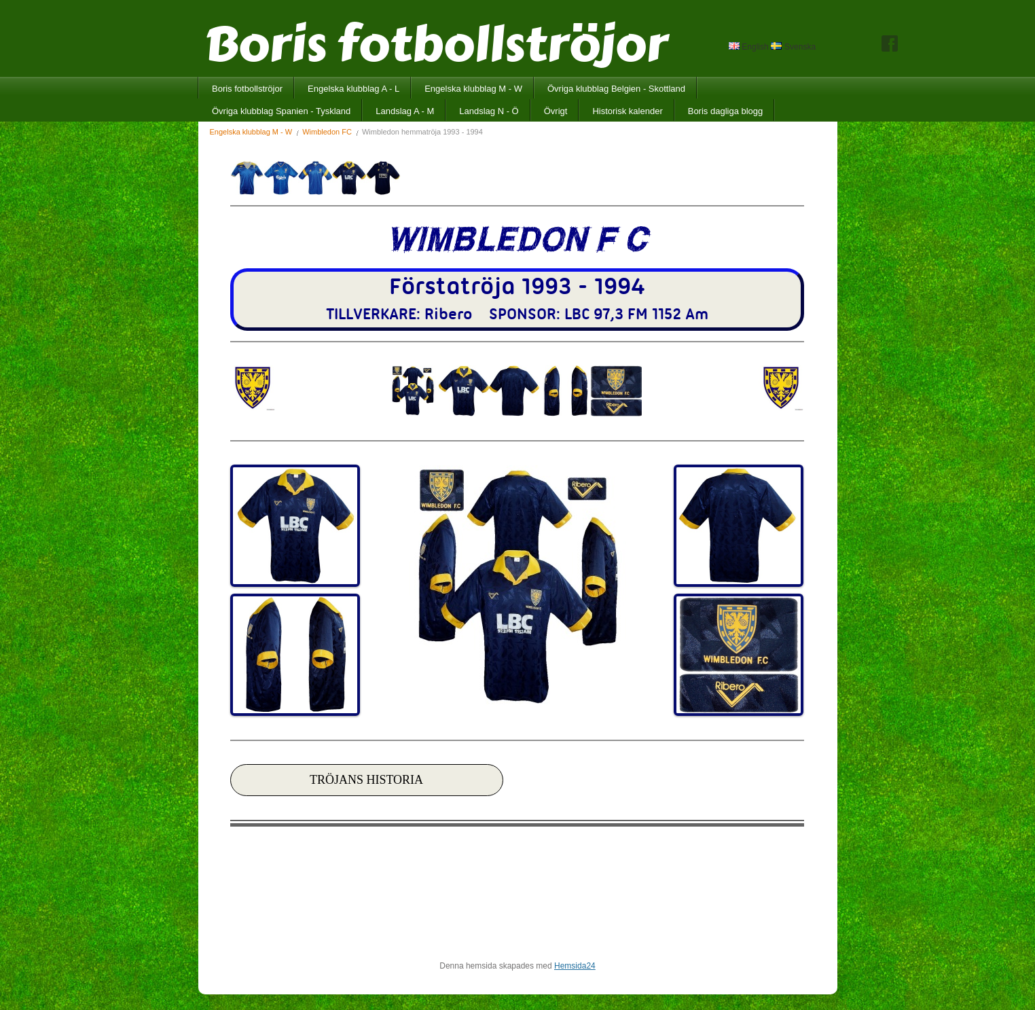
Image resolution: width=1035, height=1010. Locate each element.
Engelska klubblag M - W (473, 89)
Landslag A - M (405, 111)
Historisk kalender (627, 111)
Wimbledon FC (327, 132)
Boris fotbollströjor (247, 89)
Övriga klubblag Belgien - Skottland (616, 89)
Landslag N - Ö (488, 111)
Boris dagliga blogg (725, 111)
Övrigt (556, 111)
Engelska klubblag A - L (353, 89)
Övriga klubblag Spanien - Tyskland (281, 111)
